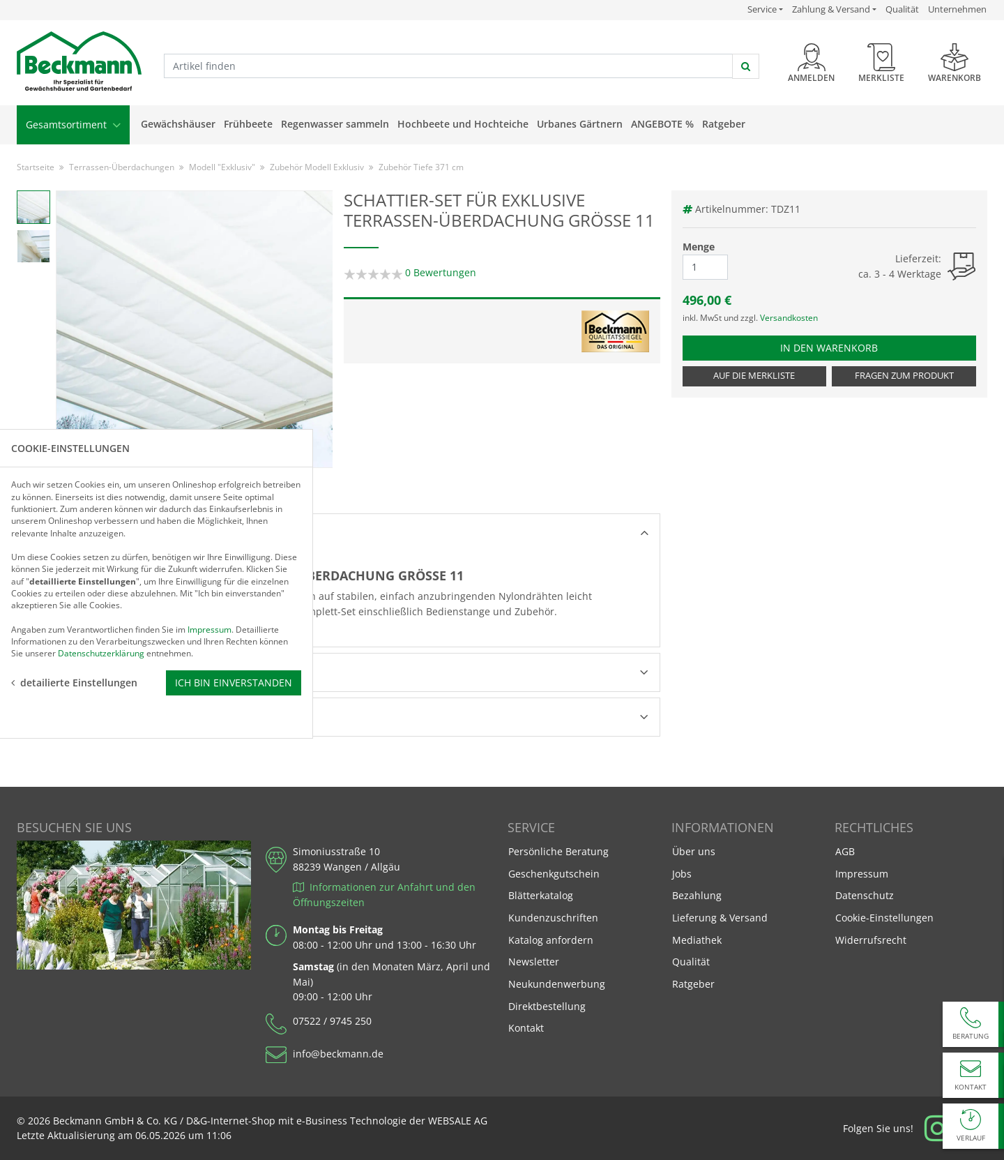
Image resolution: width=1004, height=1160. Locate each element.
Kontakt (526, 1027)
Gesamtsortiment (73, 124)
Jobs (682, 873)
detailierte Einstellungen (74, 663)
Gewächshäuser (178, 123)
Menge (699, 246)
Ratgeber (723, 123)
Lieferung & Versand (720, 917)
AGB (845, 851)
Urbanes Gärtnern (580, 123)
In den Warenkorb (840, 347)
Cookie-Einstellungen (884, 917)
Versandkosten (789, 317)
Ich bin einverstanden (233, 663)
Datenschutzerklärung (101, 634)
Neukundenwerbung (556, 983)
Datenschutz (864, 895)
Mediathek (697, 940)
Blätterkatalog (540, 895)
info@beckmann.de (338, 1053)
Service (765, 9)
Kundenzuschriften (553, 917)
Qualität (902, 9)
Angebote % (662, 123)
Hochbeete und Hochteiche (462, 123)
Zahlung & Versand (831, 9)
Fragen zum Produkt (904, 376)
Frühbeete (248, 123)
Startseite (35, 167)
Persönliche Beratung (558, 851)
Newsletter (533, 961)
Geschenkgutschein (554, 873)
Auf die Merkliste (754, 376)
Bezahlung (697, 895)
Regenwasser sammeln (335, 123)
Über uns (693, 851)
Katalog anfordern (550, 939)
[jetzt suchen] (745, 66)
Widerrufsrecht (870, 940)
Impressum (861, 873)
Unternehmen (957, 9)
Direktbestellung (547, 1006)
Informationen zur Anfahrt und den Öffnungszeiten (384, 894)
